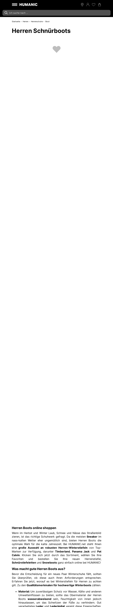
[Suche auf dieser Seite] (56, 13)
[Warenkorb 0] (99, 4)
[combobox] (56, 13)
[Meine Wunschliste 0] (94, 4)
